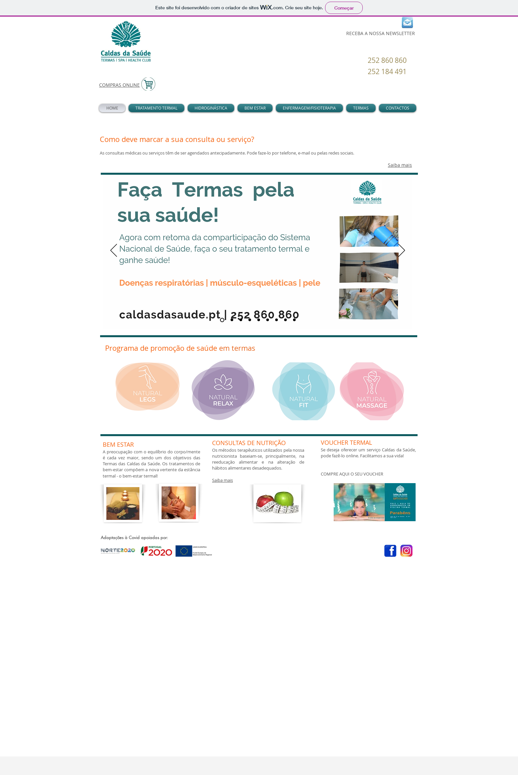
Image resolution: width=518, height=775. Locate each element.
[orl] (258, 320)
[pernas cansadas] (241, 320)
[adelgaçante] (276, 320)
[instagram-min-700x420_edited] (406, 550)
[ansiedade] (249, 320)
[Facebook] (390, 550)
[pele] (267, 320)
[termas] (222, 320)
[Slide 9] (294, 320)
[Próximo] (401, 251)
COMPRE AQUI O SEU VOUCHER (352, 474)
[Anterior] (113, 251)
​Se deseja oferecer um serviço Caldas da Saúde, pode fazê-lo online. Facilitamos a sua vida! (368, 453)
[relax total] (232, 320)
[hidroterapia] (285, 320)
